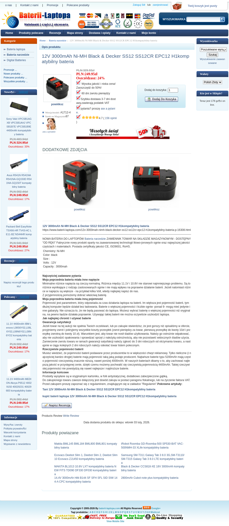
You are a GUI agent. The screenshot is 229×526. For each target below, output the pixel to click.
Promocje (52, 5)
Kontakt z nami (29, 5)
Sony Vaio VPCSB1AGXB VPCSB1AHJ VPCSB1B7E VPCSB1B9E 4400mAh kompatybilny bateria (19, 126)
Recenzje (55, 33)
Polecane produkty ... (15, 77)
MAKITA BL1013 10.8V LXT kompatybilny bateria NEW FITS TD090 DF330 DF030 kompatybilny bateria (85, 470)
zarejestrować (160, 4)
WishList (155, 512)
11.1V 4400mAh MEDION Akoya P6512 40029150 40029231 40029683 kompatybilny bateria (19, 387)
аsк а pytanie (48, 131)
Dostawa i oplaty (99, 33)
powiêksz (79, 208)
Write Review (70, 415)
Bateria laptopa (16, 49)
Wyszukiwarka (208, 41)
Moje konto (149, 33)
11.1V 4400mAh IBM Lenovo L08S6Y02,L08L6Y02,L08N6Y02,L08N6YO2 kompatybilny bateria (19, 331)
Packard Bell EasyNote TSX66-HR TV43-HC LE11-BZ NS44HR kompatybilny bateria (19, 232)
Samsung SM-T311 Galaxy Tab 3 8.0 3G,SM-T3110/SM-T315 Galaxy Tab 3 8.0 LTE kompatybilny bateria (152, 459)
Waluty (204, 74)
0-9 (148, 512)
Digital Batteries (16, 60)
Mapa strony (75, 33)
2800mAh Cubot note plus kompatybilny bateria (149, 477)
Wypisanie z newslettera (17, 444)
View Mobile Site (115, 521)
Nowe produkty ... (13, 73)
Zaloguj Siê (139, 4)
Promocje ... (10, 69)
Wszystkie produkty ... (16, 81)
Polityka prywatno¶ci (15, 428)
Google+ (155, 508)
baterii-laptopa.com (109, 508)
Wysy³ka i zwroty (13, 424)
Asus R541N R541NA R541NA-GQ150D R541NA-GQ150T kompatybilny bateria (19, 181)
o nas (8, 5)
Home (9, 33)
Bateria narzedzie (95, 238)
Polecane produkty (78, 5)
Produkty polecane (31, 33)
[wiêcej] (22, 92)
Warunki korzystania (15, 432)
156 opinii (111, 118)
